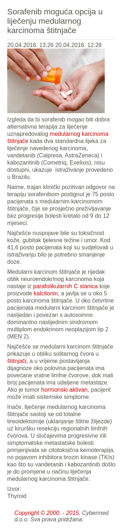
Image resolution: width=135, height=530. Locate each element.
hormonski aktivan (64, 390)
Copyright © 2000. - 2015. (47, 513)
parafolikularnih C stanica (65, 286)
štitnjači (16, 361)
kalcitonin (46, 293)
